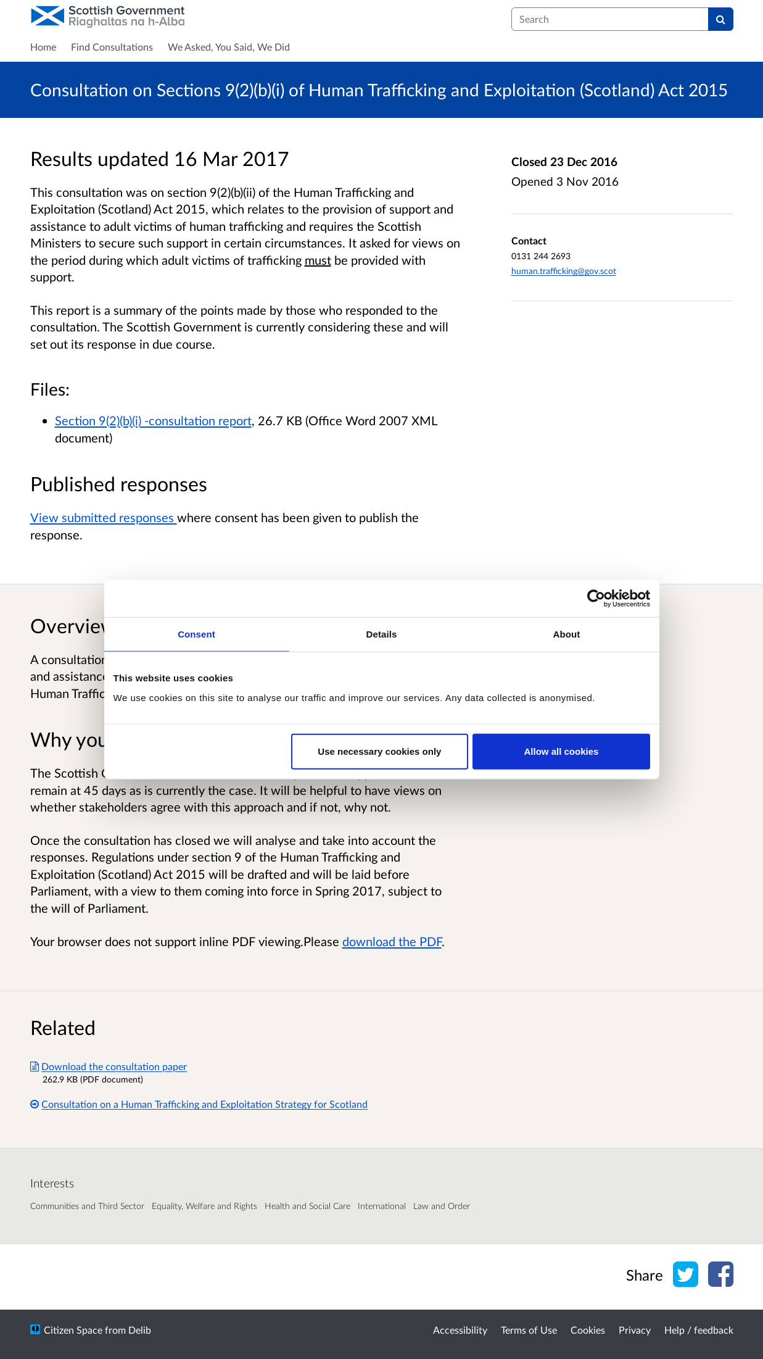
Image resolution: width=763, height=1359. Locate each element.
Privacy (635, 1330)
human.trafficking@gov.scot (563, 270)
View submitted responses (103, 517)
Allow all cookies (561, 751)
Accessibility (460, 1330)
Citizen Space (73, 1330)
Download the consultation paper (109, 1066)
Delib (139, 1330)
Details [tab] (381, 634)
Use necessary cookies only (379, 751)
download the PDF (392, 941)
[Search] (720, 19)
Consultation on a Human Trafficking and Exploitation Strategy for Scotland (199, 1104)
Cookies (588, 1330)
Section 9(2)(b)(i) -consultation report (153, 420)
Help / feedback (698, 1330)
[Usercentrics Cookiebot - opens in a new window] (596, 598)
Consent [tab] (196, 634)
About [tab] (566, 634)
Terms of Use (529, 1330)
